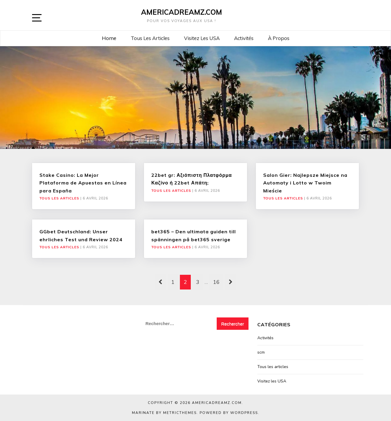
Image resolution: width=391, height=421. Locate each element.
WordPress (244, 412)
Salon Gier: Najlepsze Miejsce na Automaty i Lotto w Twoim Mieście (305, 183)
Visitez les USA (202, 38)
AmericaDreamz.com (181, 12)
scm (261, 352)
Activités (244, 38)
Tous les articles (150, 38)
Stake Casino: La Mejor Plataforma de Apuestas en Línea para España (83, 183)
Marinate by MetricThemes (164, 412)
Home (109, 38)
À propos (278, 38)
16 (216, 282)
